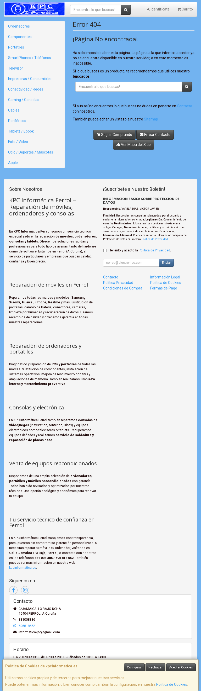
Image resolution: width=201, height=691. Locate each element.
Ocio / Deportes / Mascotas (30, 152)
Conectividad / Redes (25, 89)
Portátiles (16, 47)
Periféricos (17, 121)
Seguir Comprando (114, 135)
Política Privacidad (118, 283)
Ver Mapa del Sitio (133, 145)
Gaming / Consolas (23, 100)
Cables (13, 110)
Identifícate (158, 9)
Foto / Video (18, 142)
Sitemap (151, 119)
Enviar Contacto (155, 135)
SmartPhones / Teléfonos (29, 58)
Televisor (15, 68)
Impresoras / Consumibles (30, 79)
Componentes (20, 37)
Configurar (134, 667)
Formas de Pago (163, 288)
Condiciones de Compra (122, 288)
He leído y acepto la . (140, 250)
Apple (13, 163)
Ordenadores (19, 26)
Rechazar (155, 667)
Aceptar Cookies (181, 667)
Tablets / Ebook (21, 131)
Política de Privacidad (155, 239)
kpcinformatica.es (22, 567)
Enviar (166, 263)
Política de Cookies (171, 684)
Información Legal (165, 277)
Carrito (185, 9)
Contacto (184, 106)
